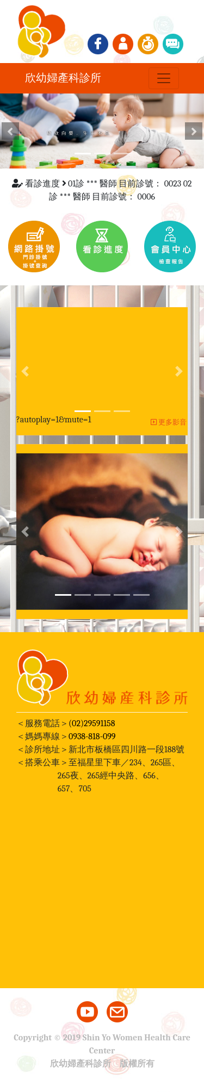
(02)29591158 (92, 723)
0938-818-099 (92, 736)
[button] (10, 131)
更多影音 (169, 422)
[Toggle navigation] (164, 78)
